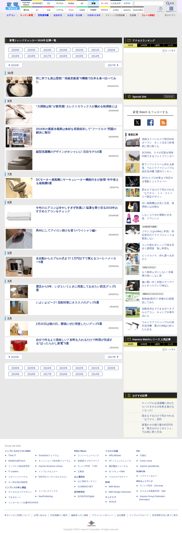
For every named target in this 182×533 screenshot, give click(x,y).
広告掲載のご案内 (58, 515)
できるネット (14, 497)
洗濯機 (133, 15)
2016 (63, 56)
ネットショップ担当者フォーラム (55, 461)
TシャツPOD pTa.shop (151, 485)
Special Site (139, 96)
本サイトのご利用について (17, 515)
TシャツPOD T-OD (87, 466)
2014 (95, 56)
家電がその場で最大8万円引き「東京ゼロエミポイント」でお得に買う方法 (158, 428)
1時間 (130, 45)
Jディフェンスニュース (120, 461)
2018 (31, 56)
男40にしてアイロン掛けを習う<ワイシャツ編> (66, 230)
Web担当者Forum (16, 461)
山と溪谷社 (79, 477)
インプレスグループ (138, 515)
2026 (15, 50)
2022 (79, 50)
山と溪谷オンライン (87, 481)
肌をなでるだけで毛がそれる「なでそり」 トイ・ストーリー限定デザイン (158, 193)
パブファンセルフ (148, 476)
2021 (95, 50)
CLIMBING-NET (85, 486)
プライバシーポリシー (102, 515)
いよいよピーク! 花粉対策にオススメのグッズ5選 (67, 302)
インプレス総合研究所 (19, 466)
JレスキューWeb (117, 471)
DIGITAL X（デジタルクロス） (53, 477)
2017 (47, 56)
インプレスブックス (48, 491)
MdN (107, 482)
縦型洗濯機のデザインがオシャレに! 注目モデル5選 (69, 151)
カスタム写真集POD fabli (152, 491)
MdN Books (114, 486)
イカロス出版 (111, 451)
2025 (31, 50)
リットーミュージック (88, 455)
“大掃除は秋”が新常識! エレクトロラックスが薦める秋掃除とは (76, 106)
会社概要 (121, 515)
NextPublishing (46, 496)
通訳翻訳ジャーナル (118, 466)
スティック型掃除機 (115, 15)
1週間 (157, 45)
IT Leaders (13, 471)
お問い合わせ (40, 515)
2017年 (112, 65)
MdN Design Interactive (120, 492)
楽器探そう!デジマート (89, 461)
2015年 (15, 65)
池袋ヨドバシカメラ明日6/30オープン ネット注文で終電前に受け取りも (158, 143)
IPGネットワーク (144, 481)
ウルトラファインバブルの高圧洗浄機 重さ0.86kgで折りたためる (158, 326)
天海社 (143, 455)
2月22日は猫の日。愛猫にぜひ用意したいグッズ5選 (69, 323)
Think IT (12, 455)
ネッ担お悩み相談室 (18, 482)
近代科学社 (79, 492)
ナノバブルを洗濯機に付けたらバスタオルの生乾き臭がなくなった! (158, 407)
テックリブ (110, 497)
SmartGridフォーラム (49, 455)
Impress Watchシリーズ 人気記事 (151, 339)
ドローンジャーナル (18, 477)
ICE (138, 451)
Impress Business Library (51, 466)
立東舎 (81, 471)
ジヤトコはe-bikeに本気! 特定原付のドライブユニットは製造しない (158, 235)
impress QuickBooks (149, 466)
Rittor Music (80, 451)
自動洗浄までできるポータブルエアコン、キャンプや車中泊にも (158, 312)
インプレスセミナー (48, 471)
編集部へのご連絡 (79, 515)
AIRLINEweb (115, 455)
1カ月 (170, 45)
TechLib (112, 501)
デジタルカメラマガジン (20, 492)
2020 (111, 50)
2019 (15, 56)
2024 (47, 50)
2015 (79, 56)
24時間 (143, 45)
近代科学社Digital (86, 496)
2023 (63, 50)
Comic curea (146, 461)
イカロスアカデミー (118, 477)
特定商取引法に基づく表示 (165, 515)
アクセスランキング (143, 40)
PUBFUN (140, 471)
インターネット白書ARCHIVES (23, 502)
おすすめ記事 (139, 395)
